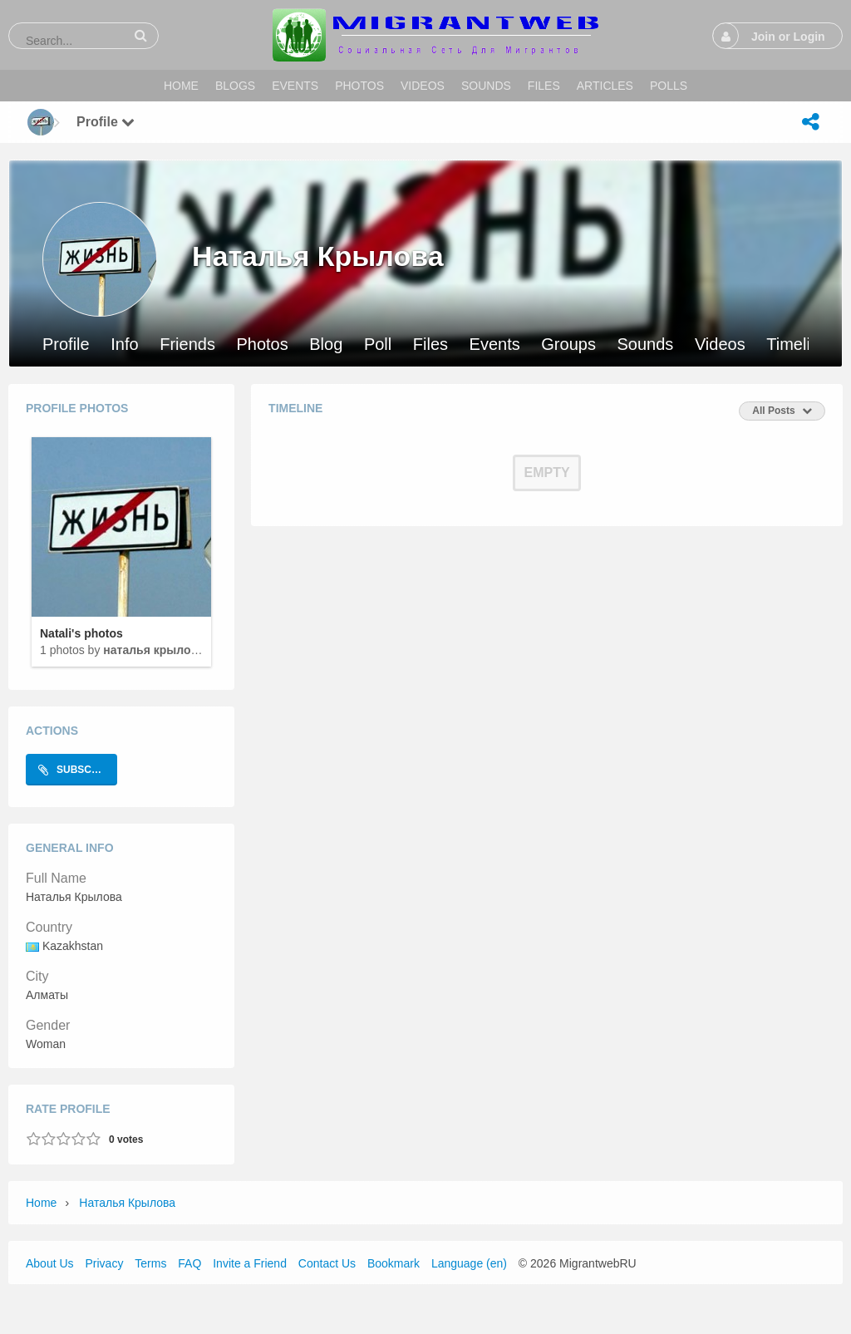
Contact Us (327, 1263)
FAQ (189, 1263)
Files (430, 344)
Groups (568, 344)
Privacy (104, 1263)
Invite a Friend (250, 1263)
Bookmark (393, 1263)
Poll (377, 344)
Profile (66, 344)
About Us (50, 1263)
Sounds (645, 344)
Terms (150, 1263)
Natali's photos (81, 633)
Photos (262, 344)
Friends (187, 344)
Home (41, 1202)
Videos (720, 344)
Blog (325, 344)
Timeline (797, 344)
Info (124, 344)
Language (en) (469, 1263)
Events (495, 344)
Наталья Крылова (153, 650)
